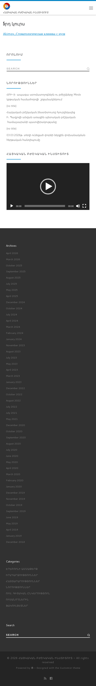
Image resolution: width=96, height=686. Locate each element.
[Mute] (78, 206)
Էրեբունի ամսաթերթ (22, 569)
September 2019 (16, 511)
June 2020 (12, 456)
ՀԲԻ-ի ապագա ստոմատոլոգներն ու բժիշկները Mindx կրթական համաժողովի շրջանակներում (44, 97)
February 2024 (14, 333)
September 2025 (16, 271)
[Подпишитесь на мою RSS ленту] (45, 678)
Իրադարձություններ (22, 575)
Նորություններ (18, 587)
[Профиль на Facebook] (51, 678)
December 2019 (15, 492)
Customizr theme (70, 668)
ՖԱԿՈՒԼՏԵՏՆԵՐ (17, 605)
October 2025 (14, 265)
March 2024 (13, 327)
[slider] (45, 206)
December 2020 (15, 425)
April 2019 (12, 529)
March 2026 (13, 259)
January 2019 (14, 535)
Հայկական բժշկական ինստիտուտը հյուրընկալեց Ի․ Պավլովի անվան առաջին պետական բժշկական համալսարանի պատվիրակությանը (41, 117)
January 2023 (14, 382)
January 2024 (14, 339)
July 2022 (11, 406)
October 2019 (14, 505)
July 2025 (11, 283)
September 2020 (16, 437)
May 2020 (12, 462)
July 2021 (11, 412)
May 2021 (12, 419)
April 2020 (12, 468)
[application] (48, 186)
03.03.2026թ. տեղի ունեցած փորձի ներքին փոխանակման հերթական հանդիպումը (46, 137)
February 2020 (14, 480)
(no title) (11, 106)
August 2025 (13, 277)
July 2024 (11, 314)
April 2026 (12, 253)
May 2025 (12, 290)
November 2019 (15, 498)
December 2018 (15, 542)
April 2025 (12, 296)
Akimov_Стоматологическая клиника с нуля (34, 33)
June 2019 (12, 517)
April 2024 (12, 320)
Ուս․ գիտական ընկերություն (28, 593)
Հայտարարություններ (23, 581)
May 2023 (12, 363)
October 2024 (14, 308)
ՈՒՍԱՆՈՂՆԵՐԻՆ (17, 599)
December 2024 (15, 302)
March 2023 (13, 376)
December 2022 (15, 388)
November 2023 (15, 345)
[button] (48, 186)
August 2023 (13, 351)
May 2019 (12, 523)
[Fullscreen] (84, 206)
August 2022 (13, 400)
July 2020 (11, 449)
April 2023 (12, 370)
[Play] (12, 206)
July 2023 (11, 357)
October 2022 (14, 394)
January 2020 (14, 486)
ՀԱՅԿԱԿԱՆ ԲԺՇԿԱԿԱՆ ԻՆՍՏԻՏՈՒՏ (46, 658)
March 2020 (13, 474)
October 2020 (14, 431)
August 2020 (13, 443)
